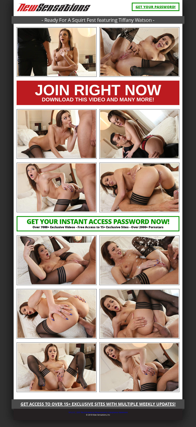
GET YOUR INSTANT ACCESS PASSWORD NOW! (98, 223)
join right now (98, 93)
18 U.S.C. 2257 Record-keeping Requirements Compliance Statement (98, 412)
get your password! (156, 6)
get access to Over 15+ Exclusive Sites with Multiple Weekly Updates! (98, 404)
